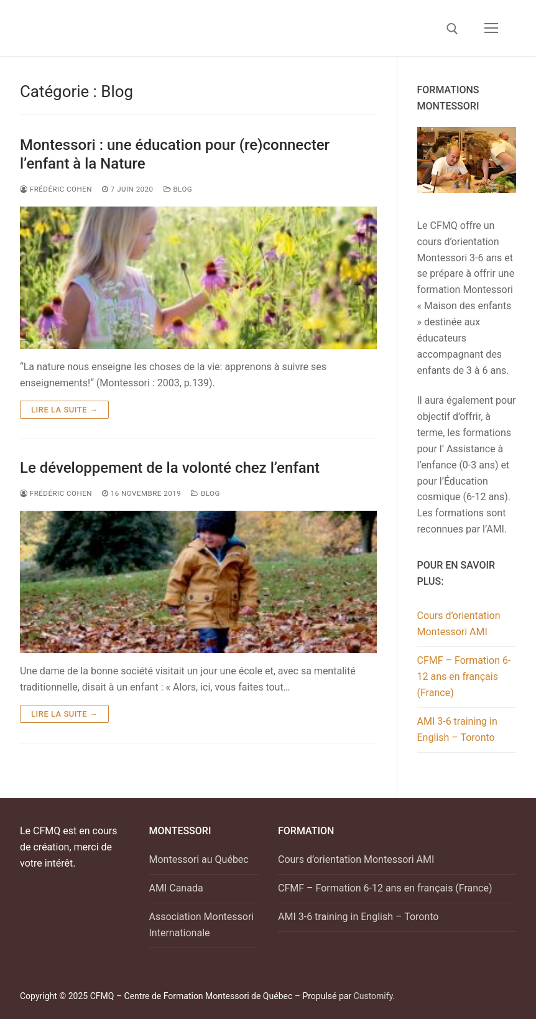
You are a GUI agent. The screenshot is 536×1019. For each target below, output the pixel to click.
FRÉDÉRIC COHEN (56, 189)
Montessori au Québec (199, 859)
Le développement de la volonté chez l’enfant (170, 468)
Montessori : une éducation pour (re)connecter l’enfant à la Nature (175, 154)
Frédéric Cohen (56, 493)
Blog (178, 189)
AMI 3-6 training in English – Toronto (457, 729)
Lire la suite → (64, 409)
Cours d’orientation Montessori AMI (459, 624)
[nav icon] (491, 28)
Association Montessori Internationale (201, 925)
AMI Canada (176, 888)
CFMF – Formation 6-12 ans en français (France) (464, 676)
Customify (373, 996)
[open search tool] (452, 29)
